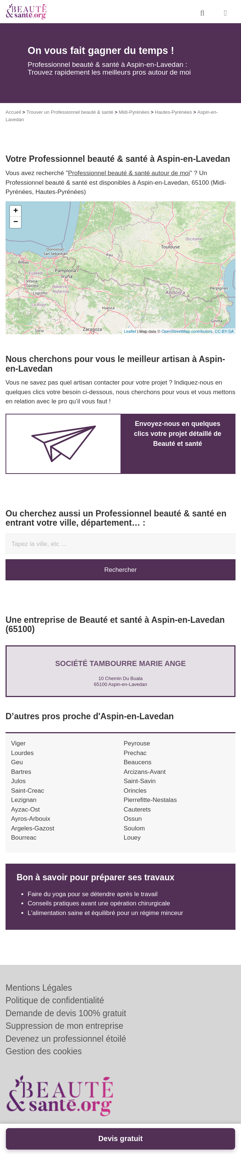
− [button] (15, 222)
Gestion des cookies (44, 1051)
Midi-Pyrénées (134, 112)
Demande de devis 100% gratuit (66, 1013)
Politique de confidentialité (55, 1000)
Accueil (13, 112)
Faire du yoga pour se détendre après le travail (92, 894)
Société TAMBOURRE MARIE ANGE (120, 663)
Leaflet (130, 331)
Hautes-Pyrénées (173, 112)
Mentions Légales (39, 988)
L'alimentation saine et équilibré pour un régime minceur (105, 912)
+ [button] (15, 211)
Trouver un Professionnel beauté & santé (70, 112)
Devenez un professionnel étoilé (66, 1039)
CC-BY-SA (224, 331)
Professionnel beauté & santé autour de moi (129, 173)
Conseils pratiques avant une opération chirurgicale (99, 903)
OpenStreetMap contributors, (187, 331)
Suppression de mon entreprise (64, 1026)
